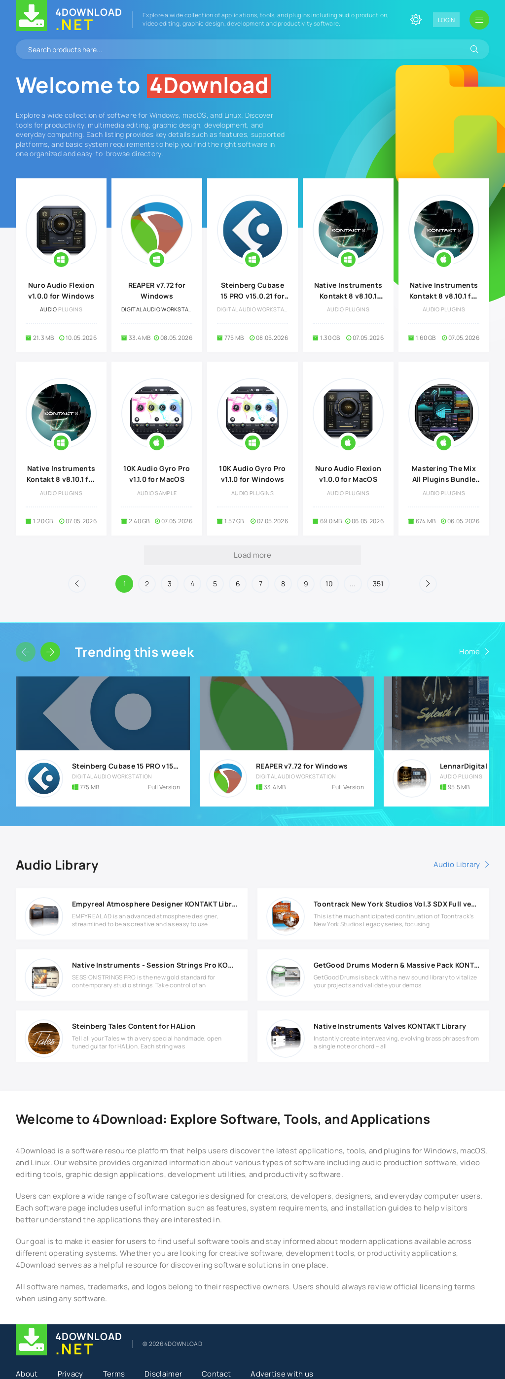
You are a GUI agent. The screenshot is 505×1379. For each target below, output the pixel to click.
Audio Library (456, 864)
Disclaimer (163, 1374)
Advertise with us (282, 1374)
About (27, 1374)
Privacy (70, 1374)
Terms (114, 1374)
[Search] (474, 49)
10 (329, 583)
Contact (216, 1374)
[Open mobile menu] (479, 20)
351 (378, 583)
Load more (252, 555)
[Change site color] (415, 19)
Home (469, 651)
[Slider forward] (50, 652)
